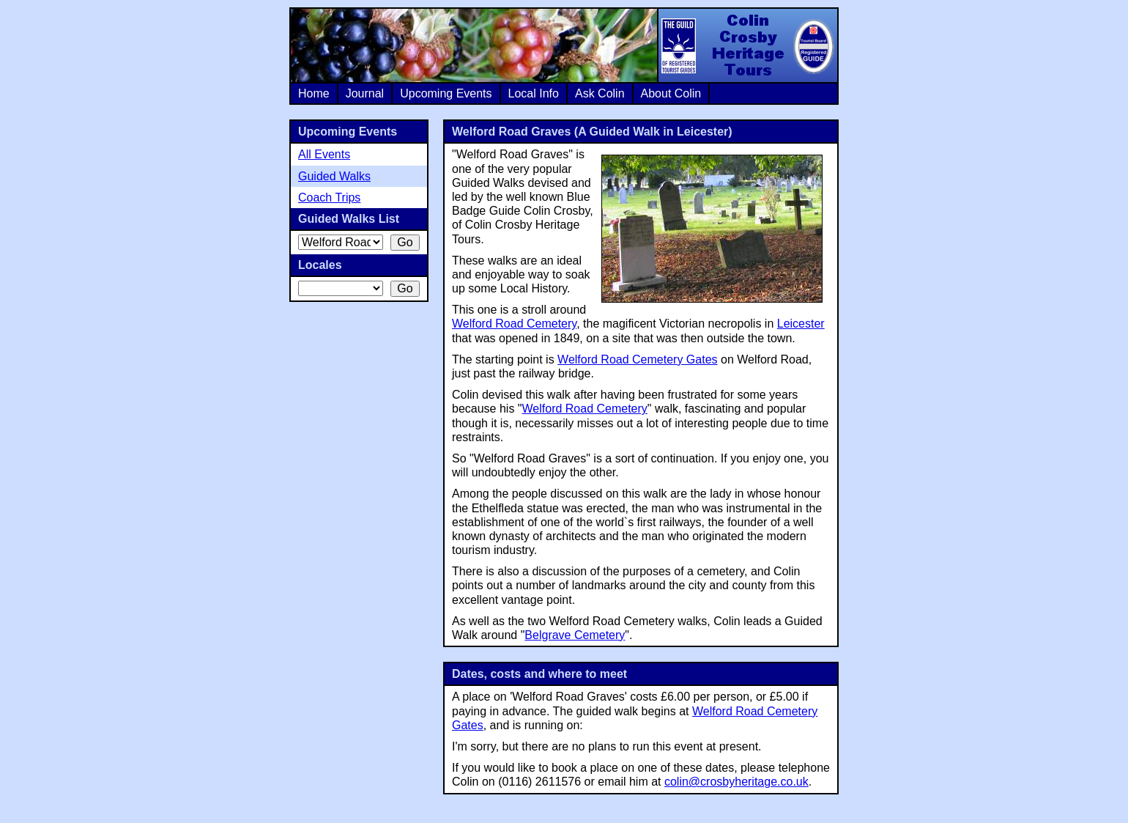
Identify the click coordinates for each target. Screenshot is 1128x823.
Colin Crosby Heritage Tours (747, 45)
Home (314, 93)
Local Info (533, 93)
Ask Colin (600, 93)
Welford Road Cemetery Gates (637, 359)
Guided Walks (334, 176)
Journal (365, 93)
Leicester (801, 323)
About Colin (671, 93)
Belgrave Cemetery (574, 635)
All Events (324, 154)
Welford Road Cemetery (514, 323)
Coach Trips (329, 197)
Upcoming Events (445, 93)
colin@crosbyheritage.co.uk (736, 781)
